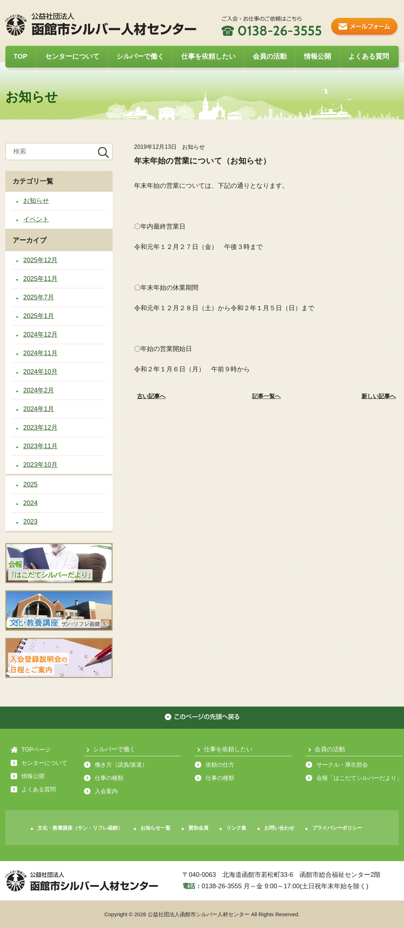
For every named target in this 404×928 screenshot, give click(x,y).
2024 (30, 503)
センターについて (72, 56)
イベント (36, 219)
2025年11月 (40, 278)
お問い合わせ (279, 828)
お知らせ (36, 200)
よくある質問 (368, 56)
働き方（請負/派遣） (121, 765)
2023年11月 (40, 446)
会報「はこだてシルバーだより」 (359, 778)
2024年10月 (40, 371)
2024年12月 (40, 334)
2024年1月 (38, 408)
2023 (30, 521)
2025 (30, 484)
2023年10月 (40, 464)
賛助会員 (198, 828)
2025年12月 (40, 260)
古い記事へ (151, 396)
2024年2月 (38, 390)
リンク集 (236, 828)
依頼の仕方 (220, 765)
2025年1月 (38, 315)
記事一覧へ (266, 396)
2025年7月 (38, 297)
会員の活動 (270, 56)
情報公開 (317, 56)
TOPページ (35, 750)
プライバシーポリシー (337, 828)
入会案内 (106, 791)
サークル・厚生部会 (342, 765)
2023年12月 (40, 427)
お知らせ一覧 (156, 828)
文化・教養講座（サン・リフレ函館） (80, 828)
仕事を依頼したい (208, 56)
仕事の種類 (109, 778)
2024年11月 (40, 353)
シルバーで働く (140, 56)
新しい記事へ (378, 396)
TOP (21, 56)
